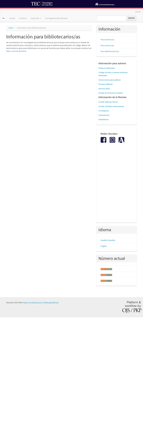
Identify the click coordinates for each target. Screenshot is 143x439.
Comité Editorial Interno (108, 102)
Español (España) (108, 240)
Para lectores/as (107, 39)
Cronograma (103, 111)
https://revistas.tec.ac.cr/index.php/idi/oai (40, 302)
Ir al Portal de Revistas (106, 5)
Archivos (23, 18)
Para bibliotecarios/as (110, 51)
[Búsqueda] (111, 18)
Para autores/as (107, 45)
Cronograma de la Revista (56, 18)
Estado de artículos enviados (110, 93)
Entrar (138, 11)
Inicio (10, 28)
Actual (12, 18)
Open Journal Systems (16, 51)
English (104, 246)
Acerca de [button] (36, 18)
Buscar (131, 18)
